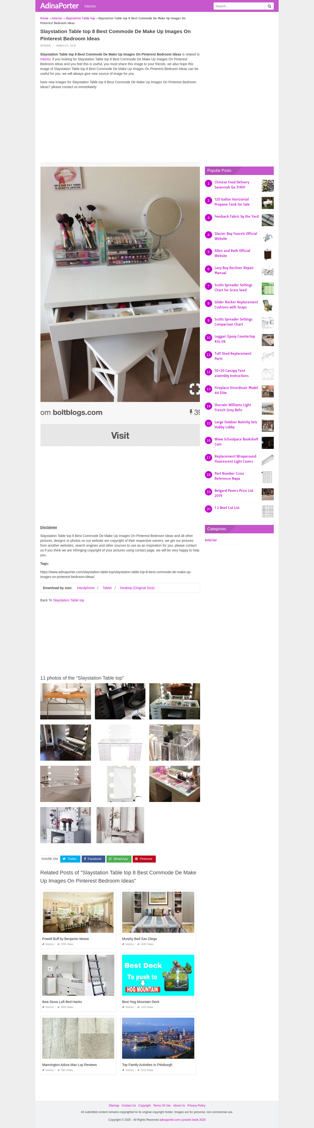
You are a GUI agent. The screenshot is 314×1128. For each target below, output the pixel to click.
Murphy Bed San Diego (139, 939)
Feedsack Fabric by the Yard (237, 216)
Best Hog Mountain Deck (140, 1002)
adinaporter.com (169, 1119)
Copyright (144, 1105)
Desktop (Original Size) (137, 588)
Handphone (85, 588)
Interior (90, 6)
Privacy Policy (196, 1105)
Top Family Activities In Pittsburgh (147, 1065)
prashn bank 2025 (194, 1119)
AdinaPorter (59, 5)
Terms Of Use (162, 1105)
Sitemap (114, 1105)
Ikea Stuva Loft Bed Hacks (62, 1002)
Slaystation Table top (68, 600)
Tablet (107, 588)
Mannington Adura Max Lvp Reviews (69, 1065)
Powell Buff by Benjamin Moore (65, 939)
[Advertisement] (120, 126)
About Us (179, 1105)
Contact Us (129, 1105)
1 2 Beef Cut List (227, 508)
